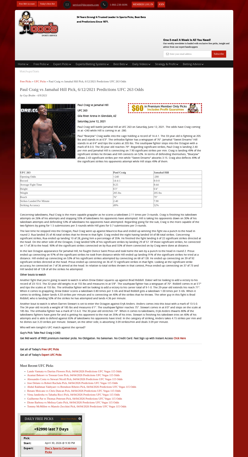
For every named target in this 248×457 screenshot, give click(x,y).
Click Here (44, 371)
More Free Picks (217, 60)
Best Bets (120, 41)
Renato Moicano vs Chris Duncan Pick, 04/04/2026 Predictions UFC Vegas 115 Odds (74, 423)
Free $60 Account (28, 4)
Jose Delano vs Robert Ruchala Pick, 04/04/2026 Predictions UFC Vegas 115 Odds (72, 416)
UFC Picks (40, 58)
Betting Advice (193, 41)
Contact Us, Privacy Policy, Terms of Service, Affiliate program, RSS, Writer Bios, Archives (144, 452)
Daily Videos (141, 41)
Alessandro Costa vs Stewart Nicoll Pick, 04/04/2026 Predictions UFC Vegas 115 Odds (75, 412)
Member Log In (150, 4)
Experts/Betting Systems (92, 41)
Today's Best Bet (51, 4)
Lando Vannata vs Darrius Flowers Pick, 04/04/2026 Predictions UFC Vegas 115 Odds (74, 404)
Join (168, 4)
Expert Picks (62, 41)
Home (23, 41)
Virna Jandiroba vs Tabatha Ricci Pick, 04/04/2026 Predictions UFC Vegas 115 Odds (73, 427)
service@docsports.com (87, 4)
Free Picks (41, 41)
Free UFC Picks (50, 382)
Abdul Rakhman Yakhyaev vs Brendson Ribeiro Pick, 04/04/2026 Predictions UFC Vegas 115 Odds (81, 420)
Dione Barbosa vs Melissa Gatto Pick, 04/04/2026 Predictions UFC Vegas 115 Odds (73, 435)
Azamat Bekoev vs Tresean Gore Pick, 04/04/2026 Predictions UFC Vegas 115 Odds (73, 408)
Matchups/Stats (29, 48)
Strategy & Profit (166, 41)
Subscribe (219, 27)
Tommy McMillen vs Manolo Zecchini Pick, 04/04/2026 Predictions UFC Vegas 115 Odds (76, 439)
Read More (218, 121)
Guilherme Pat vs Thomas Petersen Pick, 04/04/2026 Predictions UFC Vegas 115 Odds (74, 431)
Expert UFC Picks (51, 388)
